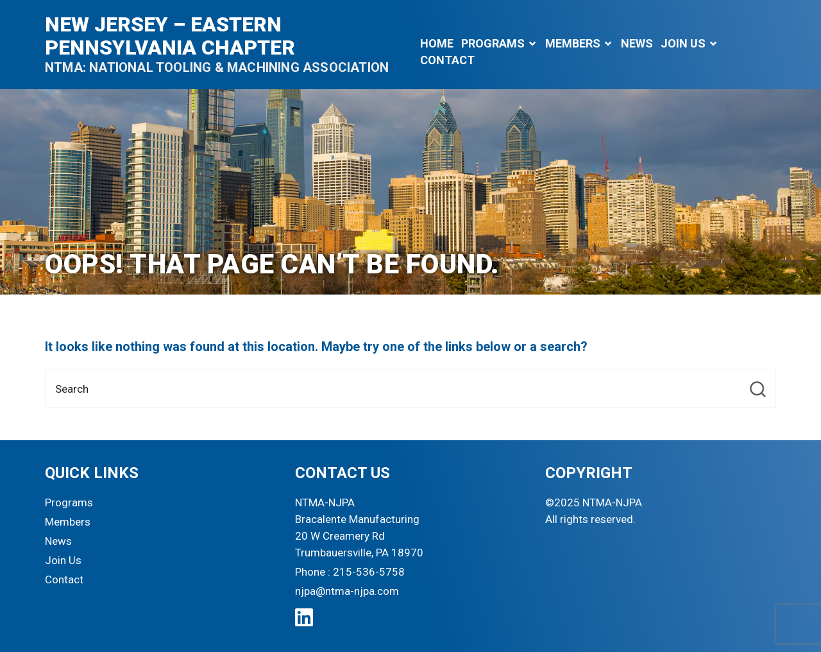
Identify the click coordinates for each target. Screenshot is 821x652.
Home (436, 43)
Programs (493, 43)
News (637, 43)
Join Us (683, 43)
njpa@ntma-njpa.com (347, 591)
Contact (447, 60)
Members (572, 43)
